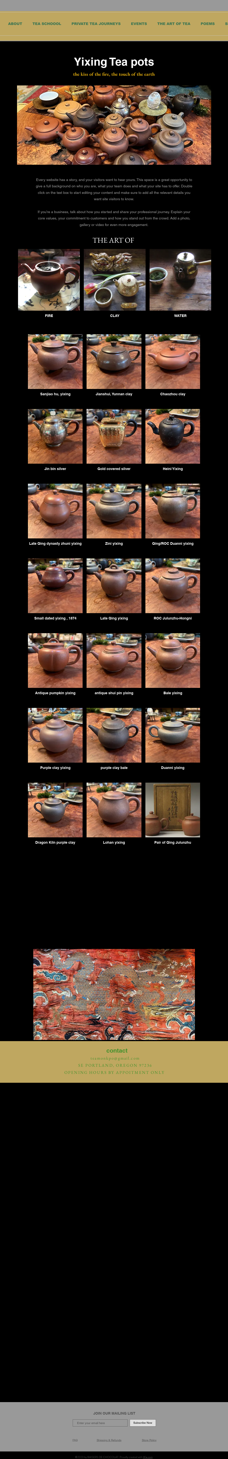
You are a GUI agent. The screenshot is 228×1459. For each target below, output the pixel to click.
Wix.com (148, 1457)
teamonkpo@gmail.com (115, 1058)
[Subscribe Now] (143, 1422)
